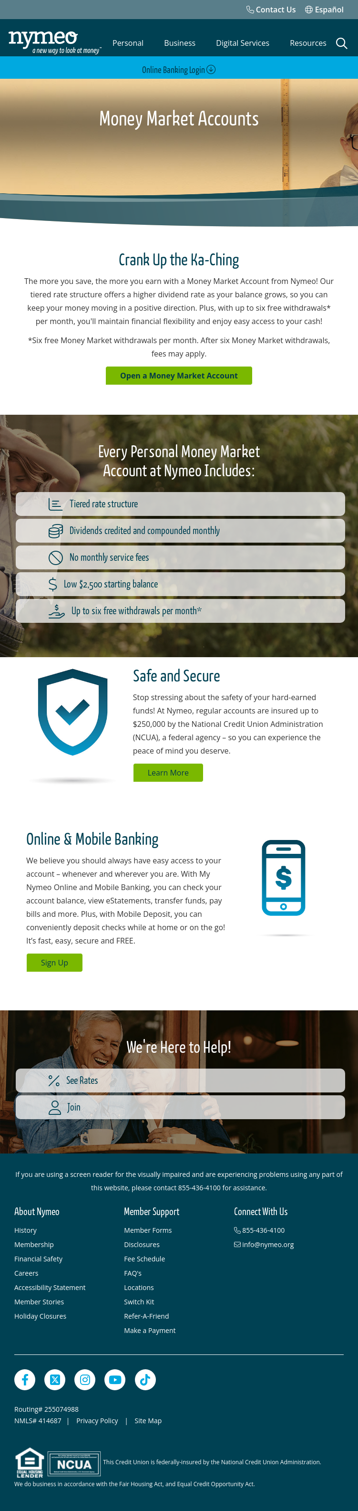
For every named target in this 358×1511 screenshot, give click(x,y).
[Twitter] (54, 1379)
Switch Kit (139, 1301)
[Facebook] (24, 1379)
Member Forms (148, 1230)
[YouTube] (114, 1379)
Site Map (148, 1420)
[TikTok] (145, 1379)
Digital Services (242, 43)
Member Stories (39, 1301)
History (25, 1230)
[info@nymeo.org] (284, 1244)
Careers (26, 1273)
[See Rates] (194, 1080)
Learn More (168, 772)
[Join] (194, 1107)
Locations (138, 1287)
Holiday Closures (40, 1316)
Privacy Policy (98, 1420)
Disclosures (142, 1244)
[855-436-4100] (284, 1230)
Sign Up (54, 962)
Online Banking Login (179, 70)
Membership (34, 1244)
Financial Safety (38, 1258)
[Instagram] (84, 1379)
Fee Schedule (144, 1258)
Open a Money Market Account (179, 375)
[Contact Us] (271, 9)
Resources (308, 43)
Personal (128, 43)
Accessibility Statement (50, 1287)
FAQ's (133, 1273)
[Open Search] (342, 43)
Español (324, 9)
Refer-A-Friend (146, 1316)
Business (179, 43)
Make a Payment (149, 1330)
